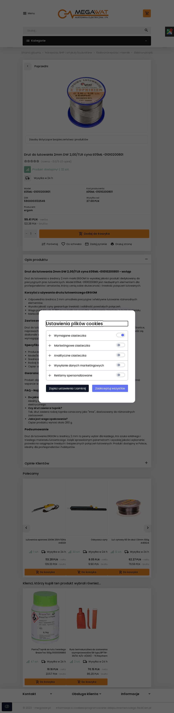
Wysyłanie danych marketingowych (79, 365)
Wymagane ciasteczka (70, 336)
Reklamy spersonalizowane (73, 375)
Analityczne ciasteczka (70, 355)
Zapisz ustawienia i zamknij (67, 388)
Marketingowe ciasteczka (72, 346)
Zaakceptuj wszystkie (110, 388)
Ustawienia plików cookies (74, 323)
